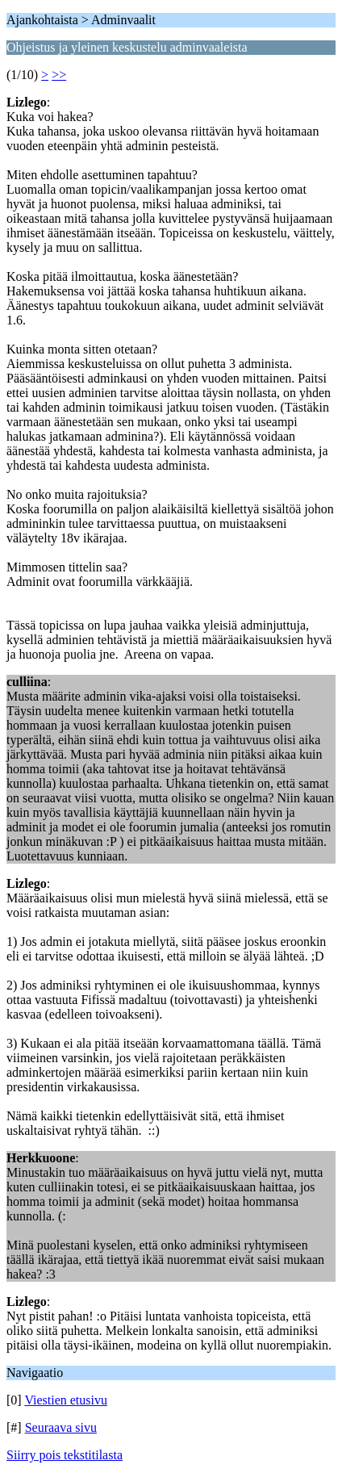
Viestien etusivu (65, 1400)
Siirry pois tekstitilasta (64, 1455)
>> (59, 75)
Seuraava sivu (61, 1427)
